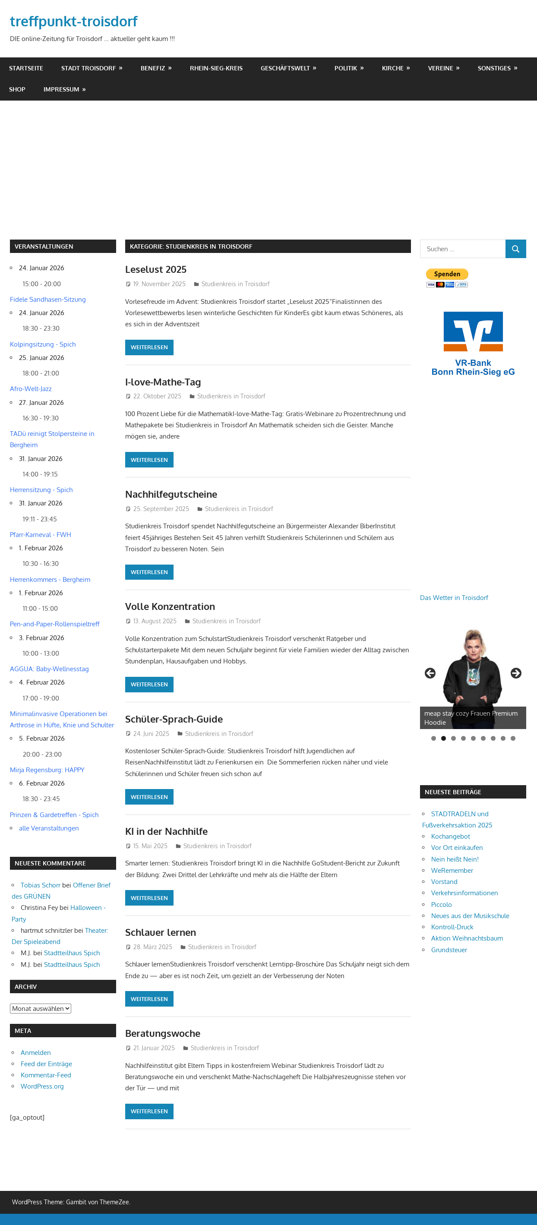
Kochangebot (450, 836)
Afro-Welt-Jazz (31, 389)
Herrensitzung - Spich (41, 490)
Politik (346, 68)
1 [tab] (433, 738)
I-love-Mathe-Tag (163, 382)
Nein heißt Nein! (455, 859)
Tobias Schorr (40, 885)
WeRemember (452, 870)
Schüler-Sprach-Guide (174, 719)
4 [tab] (463, 738)
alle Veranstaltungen (49, 828)
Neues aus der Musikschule (470, 916)
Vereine (440, 68)
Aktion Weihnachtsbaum (467, 938)
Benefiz (153, 68)
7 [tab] (493, 738)
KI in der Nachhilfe (166, 831)
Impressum (61, 89)
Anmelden (36, 1052)
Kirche (393, 68)
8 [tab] (503, 738)
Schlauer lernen (160, 932)
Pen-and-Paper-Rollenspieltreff (55, 624)
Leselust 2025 (155, 269)
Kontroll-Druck (452, 927)
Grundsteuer (449, 950)
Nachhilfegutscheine (171, 494)
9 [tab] (513, 738)
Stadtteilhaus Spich (72, 953)
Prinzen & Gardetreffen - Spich (54, 815)
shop (17, 89)
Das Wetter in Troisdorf (454, 598)
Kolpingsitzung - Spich (43, 344)
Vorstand (444, 882)
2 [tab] (443, 738)
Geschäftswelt (285, 68)
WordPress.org (42, 1086)
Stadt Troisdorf (88, 68)
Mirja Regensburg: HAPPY (47, 770)
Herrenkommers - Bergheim (50, 579)
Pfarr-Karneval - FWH (40, 534)
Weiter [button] (515, 673)
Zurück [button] (430, 673)
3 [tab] (453, 738)
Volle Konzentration (170, 606)
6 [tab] (483, 738)
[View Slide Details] (473, 676)
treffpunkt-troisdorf (74, 21)
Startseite (26, 68)
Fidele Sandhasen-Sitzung (48, 299)
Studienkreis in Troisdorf (236, 283)
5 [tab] (473, 738)
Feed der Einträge (46, 1064)
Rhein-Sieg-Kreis (216, 68)
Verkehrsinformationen (464, 893)
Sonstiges (494, 68)
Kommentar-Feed (46, 1075)
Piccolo (441, 904)
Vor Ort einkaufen (457, 847)
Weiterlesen (149, 347)
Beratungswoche (162, 1033)
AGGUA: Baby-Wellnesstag (49, 669)
